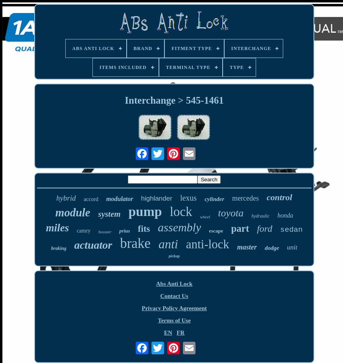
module (72, 212)
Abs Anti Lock (174, 284)
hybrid (66, 198)
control (279, 197)
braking (58, 248)
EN (168, 332)
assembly (179, 227)
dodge (272, 248)
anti (168, 244)
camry (83, 231)
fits (144, 229)
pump (145, 211)
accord (91, 199)
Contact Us (174, 296)
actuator (93, 245)
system (109, 214)
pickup (174, 256)
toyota (230, 213)
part (240, 228)
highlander (156, 198)
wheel (205, 216)
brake (135, 243)
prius (124, 231)
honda (285, 215)
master (247, 247)
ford (264, 228)
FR (180, 332)
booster (104, 231)
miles (57, 228)
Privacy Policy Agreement (174, 308)
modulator (119, 198)
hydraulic (260, 216)
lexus (188, 198)
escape (216, 231)
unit (292, 247)
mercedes (245, 198)
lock (181, 212)
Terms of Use (174, 320)
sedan (291, 229)
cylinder (214, 199)
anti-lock (207, 244)
